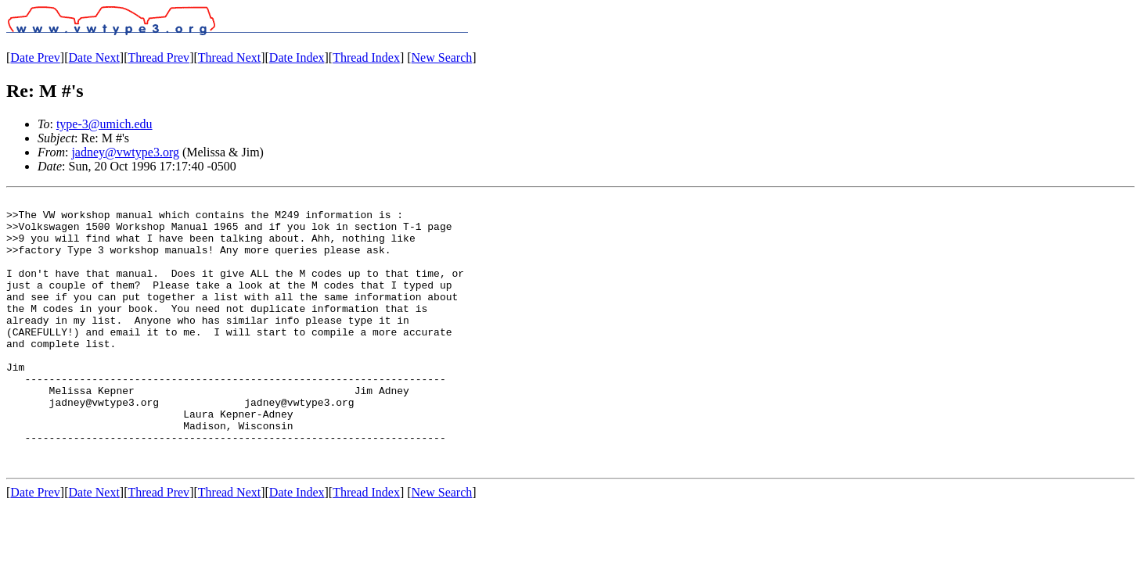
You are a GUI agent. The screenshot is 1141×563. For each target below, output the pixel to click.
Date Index (297, 57)
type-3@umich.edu (104, 124)
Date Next (94, 57)
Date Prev (35, 57)
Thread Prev (158, 57)
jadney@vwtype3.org (125, 152)
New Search (442, 57)
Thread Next (229, 57)
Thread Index (366, 57)
